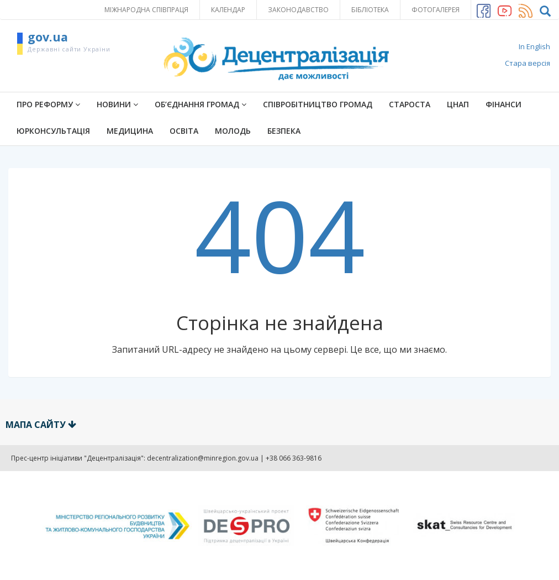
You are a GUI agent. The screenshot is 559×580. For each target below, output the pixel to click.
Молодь (233, 131)
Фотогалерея (436, 9)
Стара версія (527, 63)
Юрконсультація (53, 131)
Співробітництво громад (317, 104)
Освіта (184, 131)
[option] (279, 525)
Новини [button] (117, 104)
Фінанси (503, 104)
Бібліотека (370, 9)
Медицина (130, 131)
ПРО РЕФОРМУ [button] (48, 104)
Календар (228, 9)
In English (534, 46)
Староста (409, 104)
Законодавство (298, 9)
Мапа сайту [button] (41, 425)
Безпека (283, 131)
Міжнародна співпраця (146, 9)
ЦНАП (458, 104)
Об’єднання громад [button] (200, 104)
